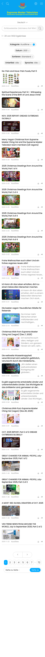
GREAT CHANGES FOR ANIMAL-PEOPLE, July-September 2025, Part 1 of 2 (22, 457)
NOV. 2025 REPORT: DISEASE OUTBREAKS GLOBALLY (20, 117)
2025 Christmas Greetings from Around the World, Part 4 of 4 (22, 238)
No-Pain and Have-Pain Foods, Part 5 (19, 71)
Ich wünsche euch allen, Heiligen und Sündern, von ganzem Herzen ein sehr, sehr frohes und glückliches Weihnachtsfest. (31, 344)
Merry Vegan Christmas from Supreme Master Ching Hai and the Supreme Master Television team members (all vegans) (22, 142)
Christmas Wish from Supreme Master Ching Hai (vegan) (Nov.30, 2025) (20, 409)
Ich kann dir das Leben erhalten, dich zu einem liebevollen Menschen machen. (20, 285)
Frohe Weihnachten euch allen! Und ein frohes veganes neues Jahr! (20, 262)
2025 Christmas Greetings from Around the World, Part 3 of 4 (22, 214)
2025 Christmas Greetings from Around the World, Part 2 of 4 (22, 191)
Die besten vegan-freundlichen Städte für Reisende (21, 309)
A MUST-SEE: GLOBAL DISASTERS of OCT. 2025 (22, 503)
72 (39, 562)
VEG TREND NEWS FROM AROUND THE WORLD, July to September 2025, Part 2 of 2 (22, 525)
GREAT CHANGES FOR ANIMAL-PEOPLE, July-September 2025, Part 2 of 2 (22, 480)
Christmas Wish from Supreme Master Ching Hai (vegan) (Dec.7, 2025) (20, 333)
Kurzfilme (15, 86)
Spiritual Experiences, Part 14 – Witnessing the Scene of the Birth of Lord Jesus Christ (21, 93)
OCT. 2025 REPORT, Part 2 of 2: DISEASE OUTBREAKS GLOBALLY (19, 433)
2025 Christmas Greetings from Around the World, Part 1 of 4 (22, 167)
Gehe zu (35, 570)
